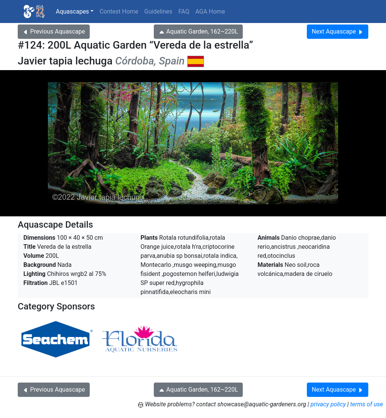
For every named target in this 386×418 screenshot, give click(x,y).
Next (337, 31)
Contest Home (119, 11)
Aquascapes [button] (72, 11)
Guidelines (158, 11)
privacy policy (328, 404)
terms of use (366, 404)
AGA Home (210, 11)
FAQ (183, 11)
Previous (54, 31)
